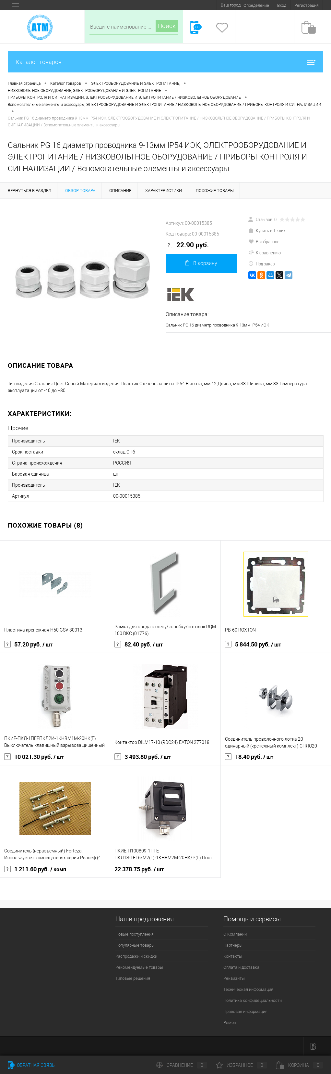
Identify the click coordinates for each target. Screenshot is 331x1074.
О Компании (235, 934)
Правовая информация (245, 1011)
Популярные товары (135, 945)
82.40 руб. (138, 644)
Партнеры (232, 945)
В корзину (201, 263)
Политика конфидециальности (252, 1000)
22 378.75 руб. (139, 869)
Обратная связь (31, 1065)
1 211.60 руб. (35, 869)
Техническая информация (248, 989)
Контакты (232, 956)
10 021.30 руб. (34, 757)
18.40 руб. (249, 757)
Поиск (167, 26)
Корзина (299, 1065)
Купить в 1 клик (267, 230)
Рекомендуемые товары (139, 967)
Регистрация (306, 5)
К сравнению (264, 252)
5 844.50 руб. (253, 644)
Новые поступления (134, 934)
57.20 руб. (28, 644)
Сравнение (181, 1065)
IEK (116, 440)
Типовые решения (132, 978)
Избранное (241, 1065)
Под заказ (261, 263)
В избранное (263, 241)
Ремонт (230, 1022)
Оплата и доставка (241, 967)
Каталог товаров (165, 61)
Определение (256, 5)
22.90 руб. (187, 245)
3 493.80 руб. (142, 757)
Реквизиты (234, 978)
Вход (281, 5)
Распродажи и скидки (136, 956)
